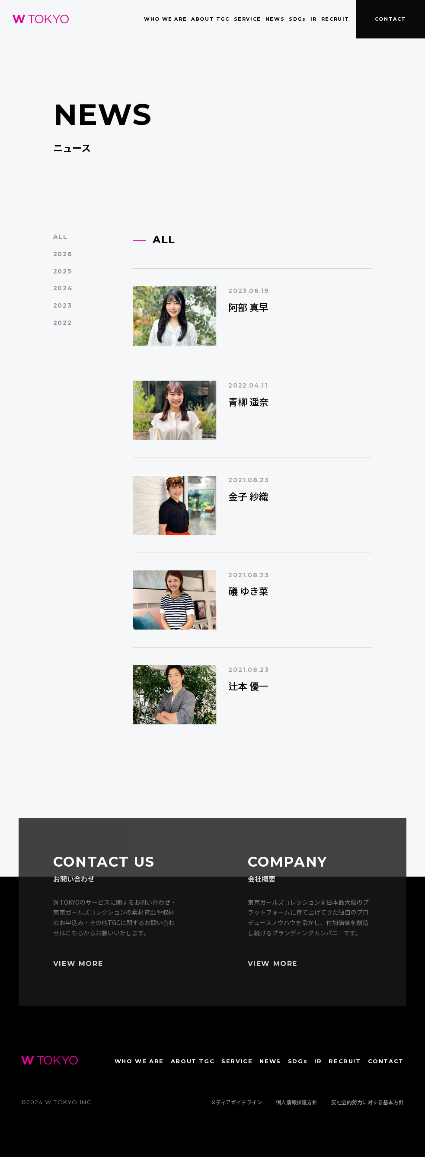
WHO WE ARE (165, 19)
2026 (62, 254)
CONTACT (390, 19)
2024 (63, 288)
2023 (62, 305)
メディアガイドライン (236, 1102)
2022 (62, 323)
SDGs (297, 19)
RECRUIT (335, 19)
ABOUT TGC (210, 19)
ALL (60, 237)
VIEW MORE (78, 964)
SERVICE (247, 19)
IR (313, 19)
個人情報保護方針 (296, 1102)
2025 (62, 271)
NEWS (274, 19)
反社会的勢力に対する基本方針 (367, 1102)
